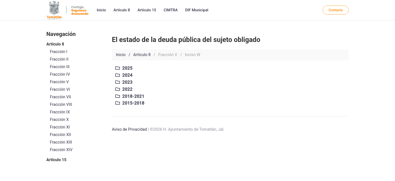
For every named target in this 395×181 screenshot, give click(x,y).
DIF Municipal (196, 10)
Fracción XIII (61, 142)
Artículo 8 (122, 10)
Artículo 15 (147, 10)
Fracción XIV (61, 149)
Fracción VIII (61, 104)
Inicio (101, 10)
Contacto (335, 10)
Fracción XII (60, 134)
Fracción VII (60, 97)
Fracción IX (60, 112)
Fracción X (59, 119)
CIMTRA (171, 10)
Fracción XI (60, 127)
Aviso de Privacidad (129, 129)
